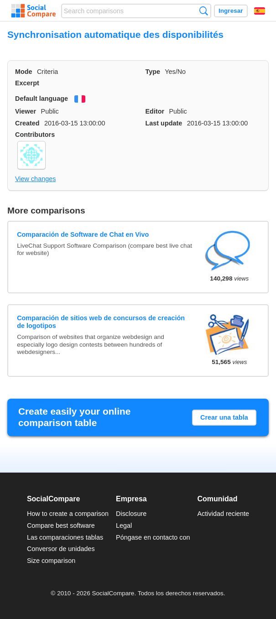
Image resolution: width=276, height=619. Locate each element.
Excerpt (27, 83)
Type (153, 71)
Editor (155, 111)
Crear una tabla (224, 417)
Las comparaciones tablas (65, 537)
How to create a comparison (68, 513)
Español (259, 11)
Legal (124, 525)
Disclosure (131, 513)
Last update (164, 123)
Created (27, 123)
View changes (35, 178)
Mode (23, 71)
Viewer (25, 111)
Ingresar (231, 10)
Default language (41, 98)
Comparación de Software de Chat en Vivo (83, 234)
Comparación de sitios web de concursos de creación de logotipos (101, 321)
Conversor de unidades (61, 548)
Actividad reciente (224, 513)
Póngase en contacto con (153, 537)
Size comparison (51, 560)
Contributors (35, 134)
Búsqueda (203, 10)
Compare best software (61, 525)
